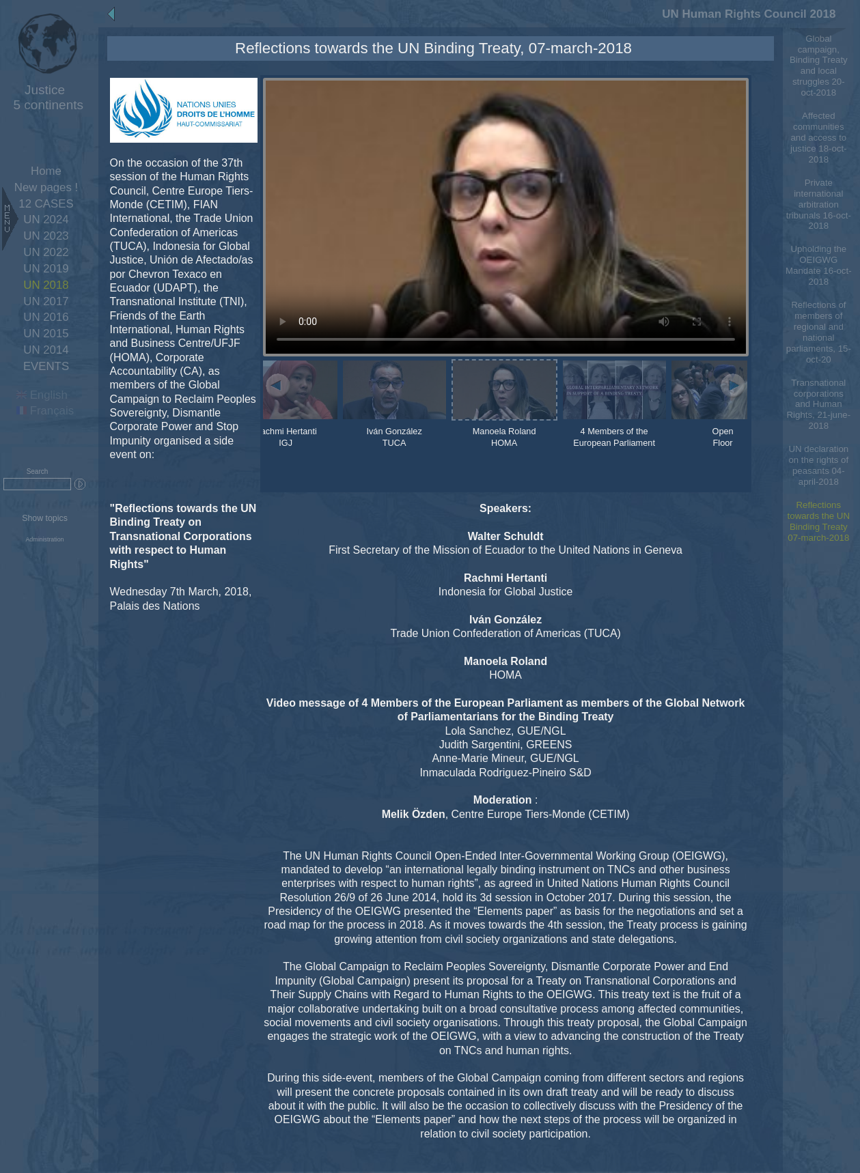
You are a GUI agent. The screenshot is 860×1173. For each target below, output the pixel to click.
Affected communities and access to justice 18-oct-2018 (818, 138)
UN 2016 (45, 317)
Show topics (45, 518)
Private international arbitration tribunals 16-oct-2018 (818, 204)
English (42, 394)
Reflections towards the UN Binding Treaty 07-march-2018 (819, 521)
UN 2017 (45, 301)
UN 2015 (45, 333)
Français (45, 410)
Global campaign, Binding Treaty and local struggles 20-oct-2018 (819, 65)
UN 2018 (45, 285)
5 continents (44, 97)
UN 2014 (45, 349)
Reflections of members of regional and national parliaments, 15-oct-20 (818, 332)
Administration (44, 539)
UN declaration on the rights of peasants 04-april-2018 (818, 465)
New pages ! (46, 187)
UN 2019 (45, 268)
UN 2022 (45, 252)
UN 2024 (45, 219)
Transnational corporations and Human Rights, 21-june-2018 (818, 405)
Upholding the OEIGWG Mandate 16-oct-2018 (819, 265)
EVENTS (46, 366)
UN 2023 (45, 235)
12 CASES (45, 203)
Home (46, 171)
